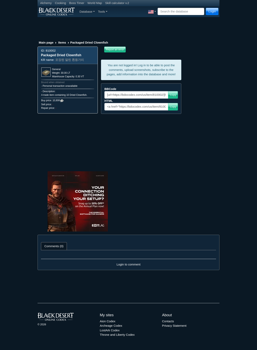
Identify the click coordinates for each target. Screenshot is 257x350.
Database (87, 11)
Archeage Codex (111, 325)
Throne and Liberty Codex (117, 334)
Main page (46, 42)
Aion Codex (107, 321)
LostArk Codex (109, 330)
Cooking (60, 3)
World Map (95, 3)
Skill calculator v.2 (117, 3)
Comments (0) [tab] (53, 246)
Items (62, 42)
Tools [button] (102, 11)
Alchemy (46, 3)
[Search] (181, 11)
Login (212, 11)
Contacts (168, 321)
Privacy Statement (174, 325)
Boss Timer (76, 3)
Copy (173, 94)
